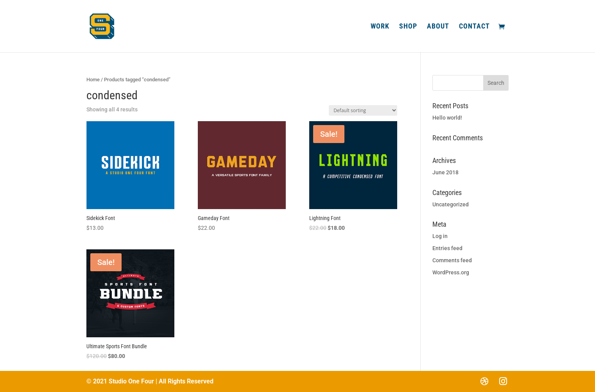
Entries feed (447, 248)
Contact (474, 26)
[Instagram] (503, 381)
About (438, 26)
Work (380, 26)
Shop (408, 26)
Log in (440, 236)
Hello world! (447, 118)
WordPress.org (450, 272)
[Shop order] (363, 110)
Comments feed (452, 260)
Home (93, 79)
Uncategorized (450, 204)
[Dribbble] (484, 381)
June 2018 (445, 172)
